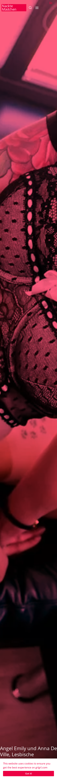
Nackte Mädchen (9, 7)
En (50, 2)
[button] (30, 8)
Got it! (28, 773)
